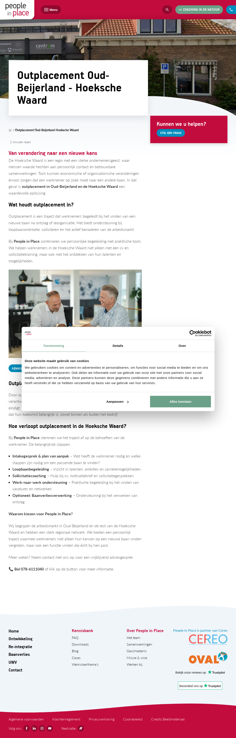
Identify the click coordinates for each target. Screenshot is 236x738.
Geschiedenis (137, 651)
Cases (76, 658)
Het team (133, 638)
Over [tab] (182, 345)
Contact (15, 670)
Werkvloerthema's (85, 664)
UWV (13, 662)
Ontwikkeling (20, 638)
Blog (75, 651)
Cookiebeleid (133, 719)
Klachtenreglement (66, 719)
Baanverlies (19, 654)
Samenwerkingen (139, 644)
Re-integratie (20, 646)
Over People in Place (145, 630)
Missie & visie (137, 658)
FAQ (75, 638)
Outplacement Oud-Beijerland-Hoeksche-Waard (47, 130)
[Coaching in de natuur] (199, 9)
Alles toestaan (180, 401)
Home (14, 631)
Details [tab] (118, 345)
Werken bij (135, 664)
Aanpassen (117, 401)
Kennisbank (82, 630)
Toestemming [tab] (53, 345)
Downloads (80, 644)
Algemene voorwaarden (26, 719)
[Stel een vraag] (171, 133)
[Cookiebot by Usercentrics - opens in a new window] (192, 333)
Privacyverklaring (101, 719)
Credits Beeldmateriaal (168, 719)
